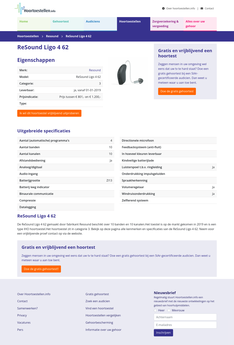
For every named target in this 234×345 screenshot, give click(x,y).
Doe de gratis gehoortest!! (41, 269)
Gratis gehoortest (97, 294)
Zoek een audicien (98, 301)
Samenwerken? (27, 308)
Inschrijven (163, 333)
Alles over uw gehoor (195, 23)
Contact (207, 8)
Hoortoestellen (130, 21)
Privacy (22, 315)
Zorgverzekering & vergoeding (165, 23)
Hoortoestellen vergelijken (103, 315)
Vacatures (24, 322)
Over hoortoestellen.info (178, 8)
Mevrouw (178, 310)
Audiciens (93, 21)
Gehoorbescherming (99, 322)
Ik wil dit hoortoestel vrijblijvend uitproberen (49, 113)
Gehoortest (61, 21)
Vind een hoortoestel (100, 308)
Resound (52, 36)
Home (23, 21)
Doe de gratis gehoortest (177, 91)
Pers (20, 330)
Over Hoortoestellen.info (33, 294)
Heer (161, 310)
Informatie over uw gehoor (103, 330)
